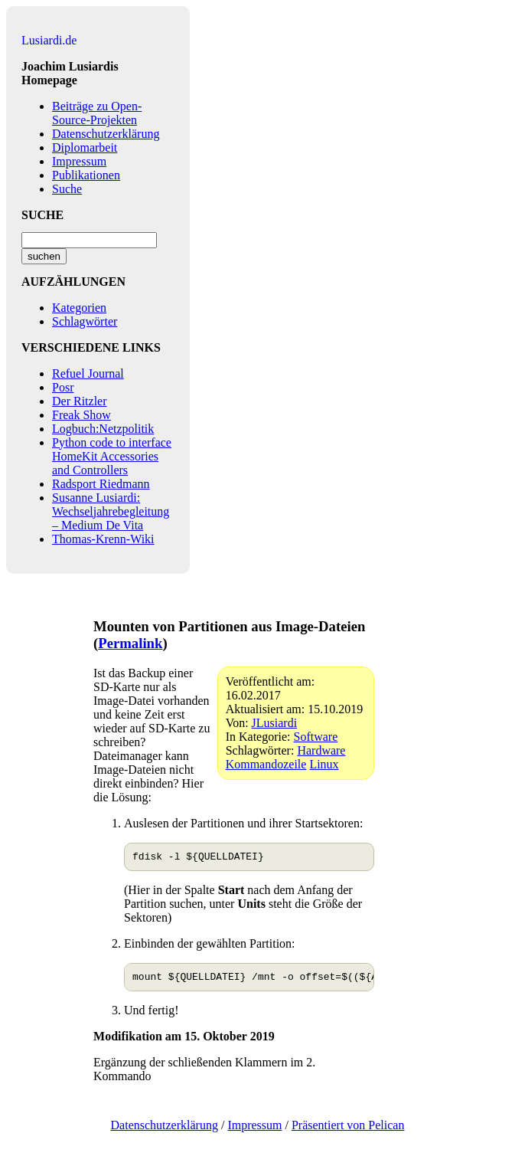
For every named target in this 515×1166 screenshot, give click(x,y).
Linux (323, 764)
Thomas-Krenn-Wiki (103, 538)
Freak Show (81, 414)
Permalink (130, 643)
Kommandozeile (266, 764)
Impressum (79, 161)
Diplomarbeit (84, 147)
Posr (62, 387)
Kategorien (79, 307)
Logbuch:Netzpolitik (103, 428)
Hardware (321, 750)
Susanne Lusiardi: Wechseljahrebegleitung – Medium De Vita (110, 511)
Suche (67, 188)
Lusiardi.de (49, 40)
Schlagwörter (84, 321)
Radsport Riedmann (101, 483)
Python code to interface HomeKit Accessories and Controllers (111, 456)
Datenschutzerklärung (105, 133)
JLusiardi (275, 722)
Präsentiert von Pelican (348, 1129)
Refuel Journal (88, 373)
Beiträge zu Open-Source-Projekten (97, 113)
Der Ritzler (79, 401)
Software (316, 736)
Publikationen (86, 175)
